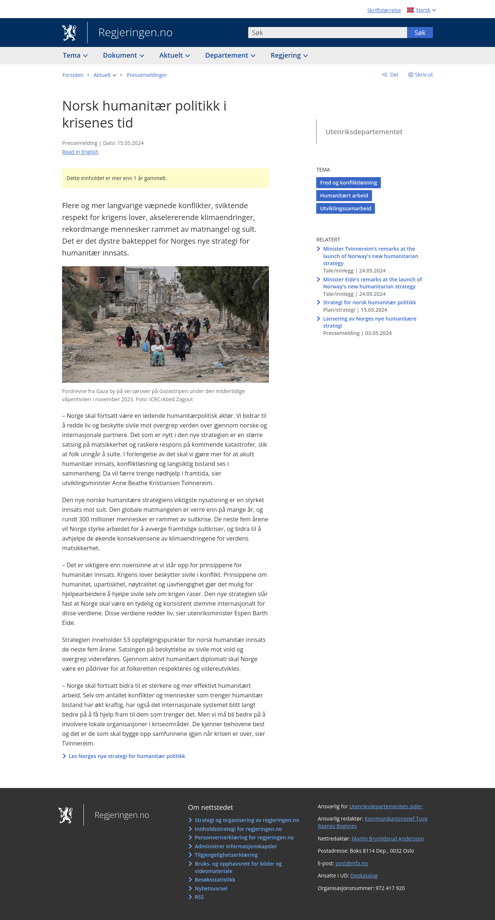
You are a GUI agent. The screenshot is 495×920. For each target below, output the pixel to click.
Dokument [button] (121, 55)
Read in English (80, 151)
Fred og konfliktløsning (348, 182)
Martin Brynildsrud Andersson (388, 838)
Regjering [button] (287, 55)
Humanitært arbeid (344, 195)
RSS (199, 896)
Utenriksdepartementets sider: (386, 806)
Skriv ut (424, 74)
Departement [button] (227, 55)
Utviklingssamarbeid (345, 208)
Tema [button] (72, 55)
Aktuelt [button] (172, 55)
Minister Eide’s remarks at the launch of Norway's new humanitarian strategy (372, 283)
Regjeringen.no (130, 32)
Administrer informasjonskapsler (236, 846)
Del (393, 74)
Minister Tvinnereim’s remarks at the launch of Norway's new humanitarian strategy (371, 256)
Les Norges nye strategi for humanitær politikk (127, 756)
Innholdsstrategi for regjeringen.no (238, 828)
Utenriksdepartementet (363, 131)
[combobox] (327, 32)
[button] (104, 75)
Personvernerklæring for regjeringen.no (244, 837)
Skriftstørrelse (384, 10)
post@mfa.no (351, 863)
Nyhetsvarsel (211, 888)
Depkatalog (364, 875)
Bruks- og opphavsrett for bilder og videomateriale (238, 867)
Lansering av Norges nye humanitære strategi (370, 322)
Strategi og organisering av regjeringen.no (247, 819)
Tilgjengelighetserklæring (226, 854)
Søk (420, 32)
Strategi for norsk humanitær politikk (369, 302)
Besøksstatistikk (215, 879)
